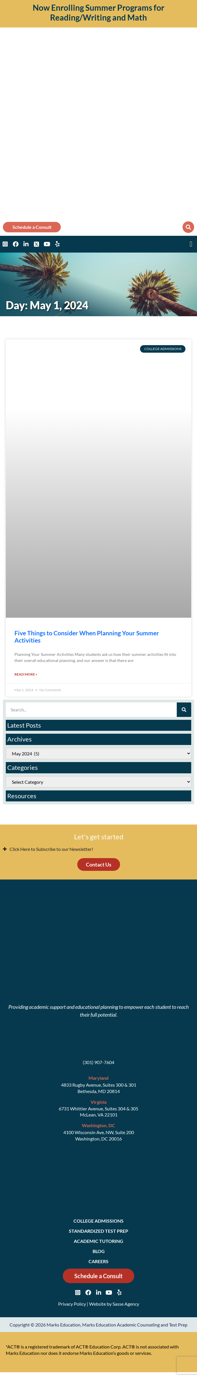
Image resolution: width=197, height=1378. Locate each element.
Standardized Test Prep (98, 1231)
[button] (188, 227)
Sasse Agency (126, 1304)
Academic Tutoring (98, 1241)
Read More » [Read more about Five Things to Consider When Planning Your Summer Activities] (25, 674)
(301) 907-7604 (98, 1062)
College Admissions (98, 1221)
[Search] (184, 709)
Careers (98, 1261)
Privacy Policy (72, 1304)
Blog (99, 1251)
